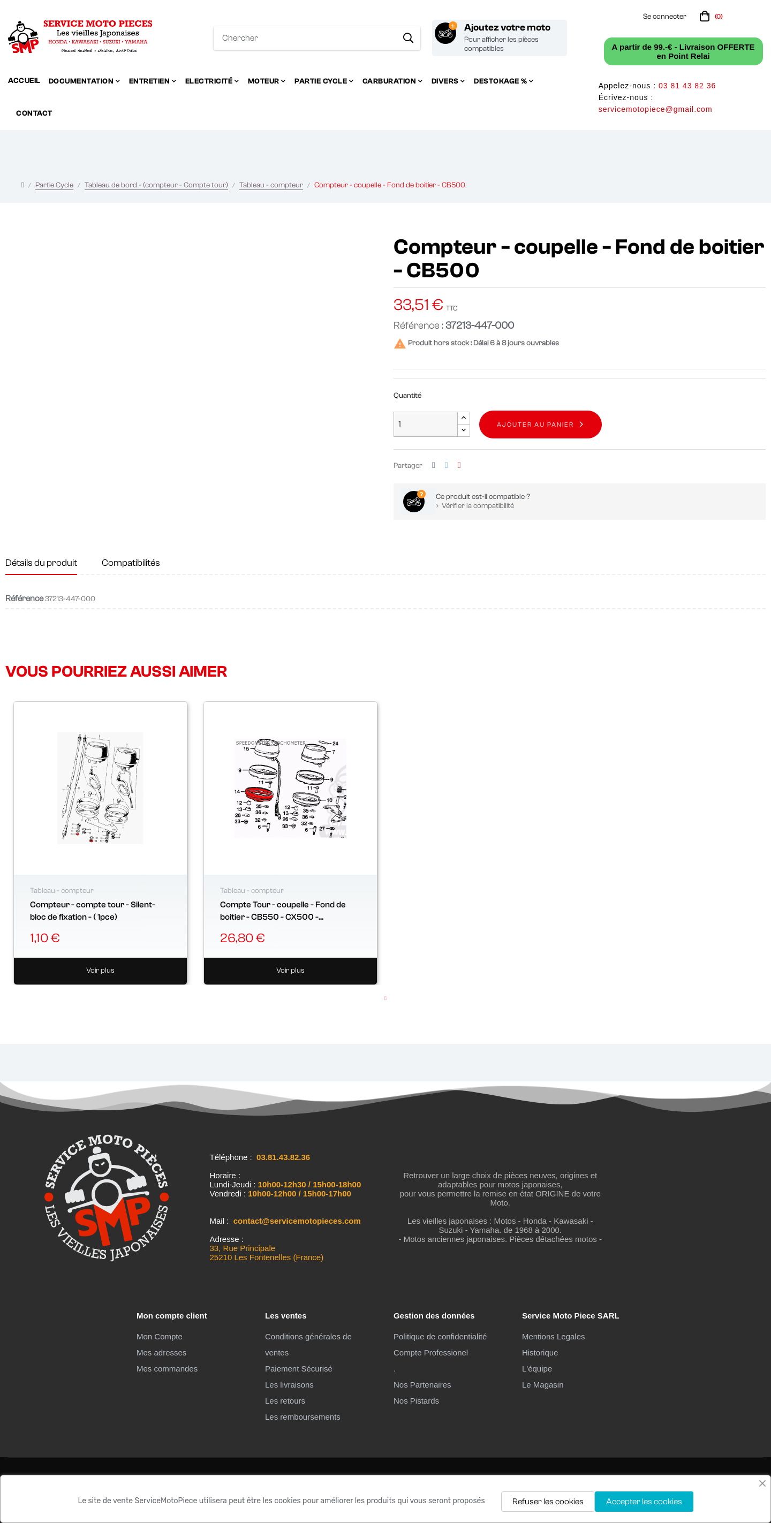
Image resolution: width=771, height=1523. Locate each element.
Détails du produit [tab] (41, 563)
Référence (24, 598)
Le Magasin (543, 1384)
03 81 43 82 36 (687, 85)
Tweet (446, 465)
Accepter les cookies (644, 1501)
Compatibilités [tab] (131, 563)
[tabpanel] (100, 843)
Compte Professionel (431, 1352)
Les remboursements (303, 1416)
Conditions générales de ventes (308, 1344)
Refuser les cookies (548, 1501)
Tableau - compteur (62, 890)
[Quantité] (426, 424)
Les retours (285, 1400)
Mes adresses (161, 1352)
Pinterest (459, 465)
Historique (540, 1352)
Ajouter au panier (535, 424)
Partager (433, 465)
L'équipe (537, 1368)
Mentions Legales (553, 1336)
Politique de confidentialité (440, 1336)
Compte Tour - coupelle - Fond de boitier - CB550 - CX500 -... (283, 910)
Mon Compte (160, 1336)
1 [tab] (385, 998)
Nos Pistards (416, 1400)
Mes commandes (167, 1368)
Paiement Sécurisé (298, 1368)
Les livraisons (289, 1384)
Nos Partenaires (422, 1384)
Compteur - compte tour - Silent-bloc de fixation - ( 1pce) (92, 910)
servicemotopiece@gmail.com (656, 109)
